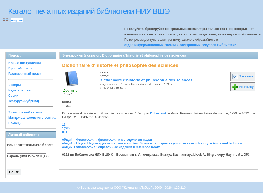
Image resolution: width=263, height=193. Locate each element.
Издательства (19, 90)
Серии (13, 96)
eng (14, 20)
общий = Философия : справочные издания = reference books (111, 147)
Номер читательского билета (30, 145)
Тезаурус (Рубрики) (23, 101)
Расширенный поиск (24, 74)
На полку (243, 87)
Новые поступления (24, 63)
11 (63, 125)
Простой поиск (20, 68)
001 (64, 132)
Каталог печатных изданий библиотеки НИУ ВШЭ (88, 11)
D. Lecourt (158, 113)
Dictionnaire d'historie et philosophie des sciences (146, 80)
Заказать (242, 76)
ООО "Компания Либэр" (133, 188)
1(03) (66, 128)
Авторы (14, 85)
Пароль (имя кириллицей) (28, 156)
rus (20, 20)
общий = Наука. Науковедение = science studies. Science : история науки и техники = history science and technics (152, 143)
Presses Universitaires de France (141, 84)
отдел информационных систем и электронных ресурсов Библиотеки (180, 45)
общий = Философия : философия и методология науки (107, 140)
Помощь (14, 123)
